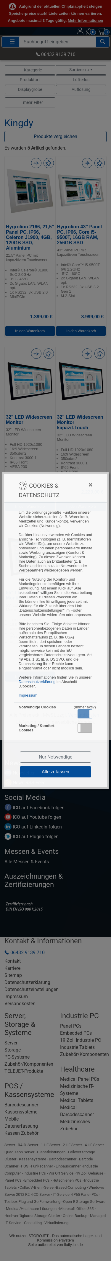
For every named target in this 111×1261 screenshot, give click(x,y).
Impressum (28, 695)
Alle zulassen (55, 771)
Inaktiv (87, 728)
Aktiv (84, 713)
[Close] (78, 484)
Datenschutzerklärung (37, 681)
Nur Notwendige (55, 757)
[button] (85, 713)
